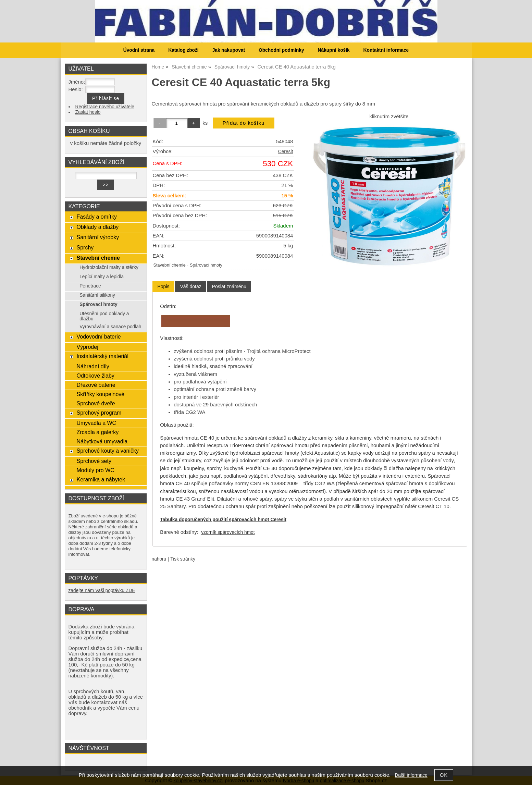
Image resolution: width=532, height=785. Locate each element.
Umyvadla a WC (96, 423)
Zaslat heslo (88, 112)
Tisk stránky (182, 559)
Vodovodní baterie (98, 336)
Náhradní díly (92, 366)
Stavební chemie (169, 265)
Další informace (411, 775)
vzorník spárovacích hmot (228, 532)
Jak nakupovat (228, 50)
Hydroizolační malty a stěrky (108, 267)
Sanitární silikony (97, 295)
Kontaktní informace (386, 50)
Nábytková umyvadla (101, 441)
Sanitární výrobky (97, 237)
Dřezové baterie (95, 385)
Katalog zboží (183, 50)
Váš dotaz (190, 286)
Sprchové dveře (95, 403)
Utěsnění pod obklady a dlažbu (104, 316)
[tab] (163, 286)
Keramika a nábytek (100, 479)
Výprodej (87, 347)
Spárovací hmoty (206, 265)
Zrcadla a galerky (97, 432)
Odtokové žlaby (95, 375)
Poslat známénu (229, 286)
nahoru (159, 559)
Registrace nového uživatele (104, 106)
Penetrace (90, 286)
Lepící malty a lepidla (101, 276)
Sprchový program (98, 412)
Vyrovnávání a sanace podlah (110, 326)
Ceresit (285, 151)
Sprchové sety (93, 461)
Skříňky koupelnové (100, 394)
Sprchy (85, 247)
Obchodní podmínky (281, 50)
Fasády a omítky (96, 216)
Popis (163, 286)
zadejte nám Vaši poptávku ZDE (102, 590)
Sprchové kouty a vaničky (107, 450)
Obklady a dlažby (97, 227)
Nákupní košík (334, 50)
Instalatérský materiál (102, 356)
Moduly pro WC (95, 470)
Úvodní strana (138, 50)
